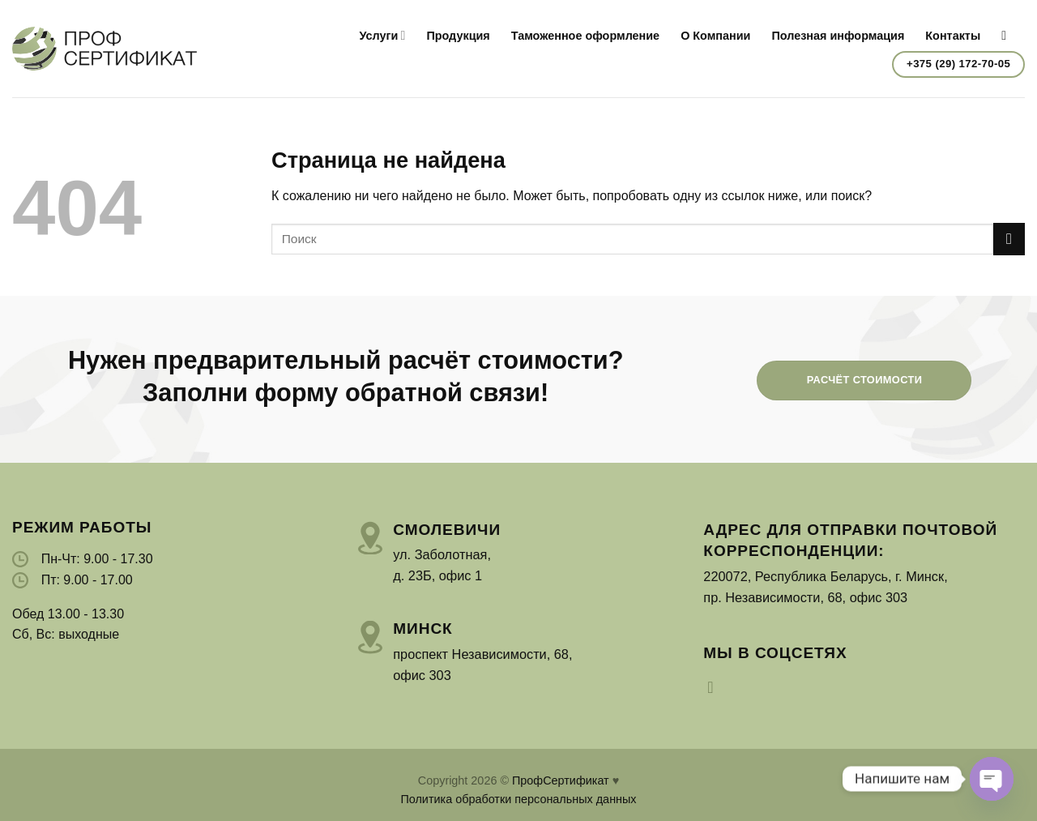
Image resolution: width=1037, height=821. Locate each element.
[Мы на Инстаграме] (715, 687)
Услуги (382, 35)
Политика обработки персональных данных (518, 799)
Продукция (457, 35)
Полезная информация (837, 35)
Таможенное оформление (585, 35)
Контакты (952, 35)
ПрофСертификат (560, 780)
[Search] (1007, 35)
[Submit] (1009, 238)
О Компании (715, 35)
